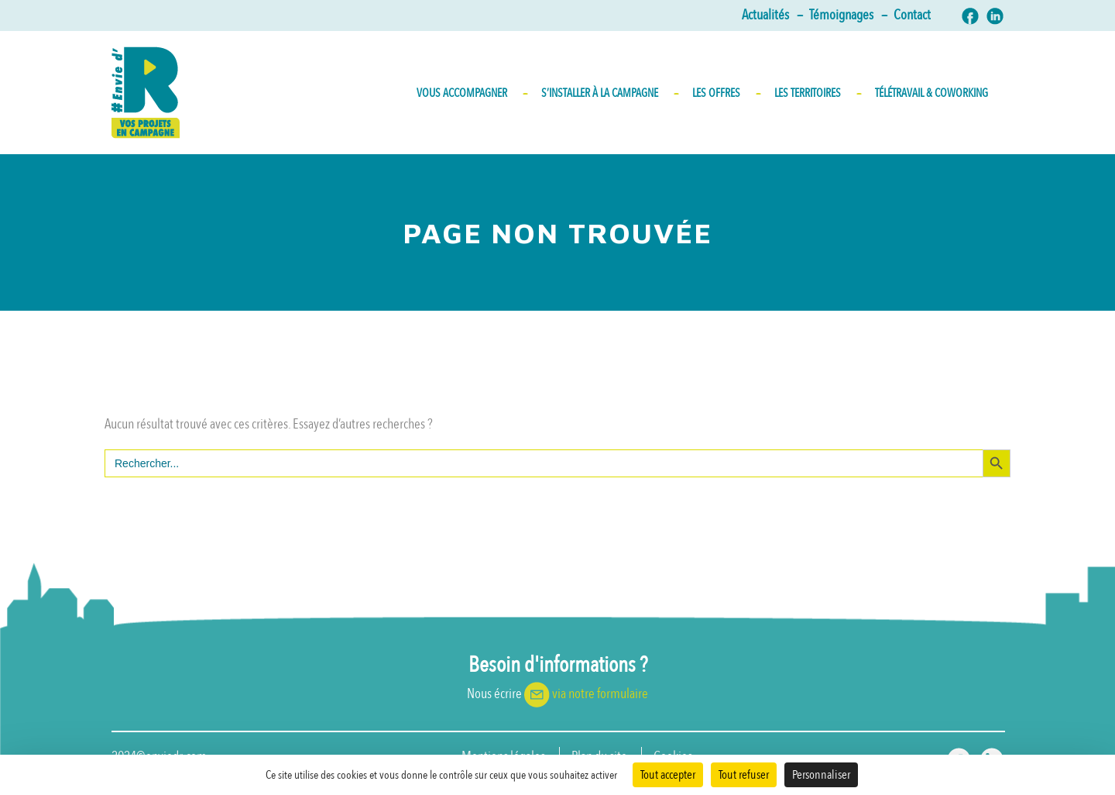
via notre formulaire (600, 694)
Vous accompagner (471, 93)
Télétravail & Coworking (931, 93)
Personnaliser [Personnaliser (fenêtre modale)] (821, 774)
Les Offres (725, 93)
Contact (912, 15)
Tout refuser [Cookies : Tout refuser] (744, 774)
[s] (544, 463)
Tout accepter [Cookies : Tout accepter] (667, 774)
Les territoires (816, 93)
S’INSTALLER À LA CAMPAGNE (609, 93)
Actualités (771, 15)
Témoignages (847, 15)
